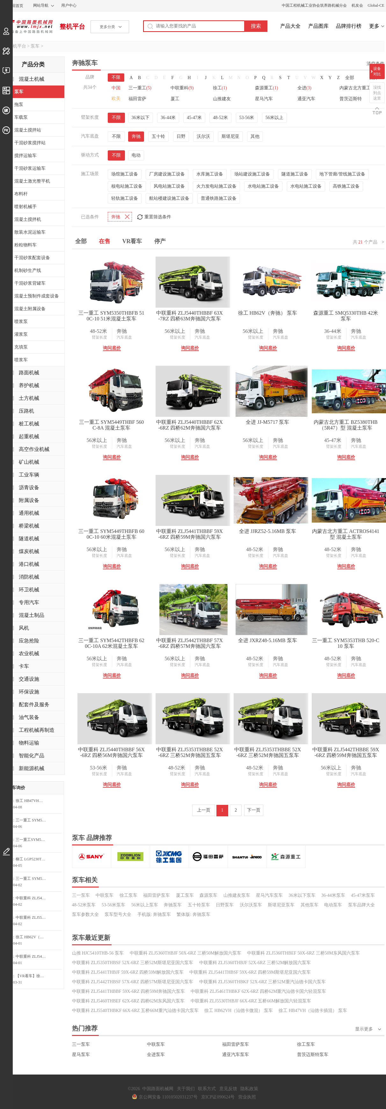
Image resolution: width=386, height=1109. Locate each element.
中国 (116, 88)
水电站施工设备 (263, 186)
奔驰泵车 (173, 905)
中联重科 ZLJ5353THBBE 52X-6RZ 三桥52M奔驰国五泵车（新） (267, 752)
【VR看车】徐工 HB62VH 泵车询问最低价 (32, 976)
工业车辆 (29, 474)
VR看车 (132, 241)
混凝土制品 (31, 615)
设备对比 (377, 71)
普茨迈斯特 (350, 98)
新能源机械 (31, 768)
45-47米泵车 (363, 895)
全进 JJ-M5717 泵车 (267, 422)
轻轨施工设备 (124, 198)
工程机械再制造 (37, 730)
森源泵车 (208, 895)
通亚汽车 (306, 98)
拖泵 (18, 104)
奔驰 (136, 136)
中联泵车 (104, 895)
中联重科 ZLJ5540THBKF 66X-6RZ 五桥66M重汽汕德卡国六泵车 (135, 1010)
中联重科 (182, 88)
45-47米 (194, 117)
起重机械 (29, 436)
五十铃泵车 (199, 905)
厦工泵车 (185, 895)
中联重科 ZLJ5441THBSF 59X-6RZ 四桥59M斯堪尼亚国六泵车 (250, 972)
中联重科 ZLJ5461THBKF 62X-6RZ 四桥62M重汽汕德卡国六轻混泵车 (258, 991)
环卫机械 (29, 589)
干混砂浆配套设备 (32, 257)
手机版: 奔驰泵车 (154, 914)
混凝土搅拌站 (27, 130)
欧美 (116, 98)
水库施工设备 (209, 174)
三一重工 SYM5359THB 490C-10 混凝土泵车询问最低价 (32, 820)
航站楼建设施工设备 (169, 198)
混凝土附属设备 (30, 308)
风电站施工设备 (169, 186)
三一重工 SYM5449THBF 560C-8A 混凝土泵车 (111, 425)
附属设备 (29, 500)
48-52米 (220, 117)
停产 (160, 241)
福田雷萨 (137, 98)
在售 (104, 241)
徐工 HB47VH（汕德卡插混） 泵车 (313, 1010)
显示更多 (364, 1029)
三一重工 (139, 88)
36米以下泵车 (302, 895)
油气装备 (29, 717)
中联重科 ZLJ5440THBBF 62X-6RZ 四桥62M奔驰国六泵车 (189, 425)
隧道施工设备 (294, 174)
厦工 (175, 98)
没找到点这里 (377, 93)
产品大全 (290, 26)
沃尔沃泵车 (251, 905)
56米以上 (274, 117)
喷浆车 (21, 359)
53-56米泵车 (114, 905)
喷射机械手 (25, 206)
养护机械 (29, 385)
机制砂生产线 (27, 270)
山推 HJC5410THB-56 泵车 (98, 953)
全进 (304, 88)
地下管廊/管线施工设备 (342, 174)
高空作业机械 (34, 449)
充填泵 (21, 347)
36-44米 (168, 117)
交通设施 (29, 679)
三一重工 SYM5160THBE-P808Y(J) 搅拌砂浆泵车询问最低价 (32, 878)
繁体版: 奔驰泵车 (193, 914)
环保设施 (29, 691)
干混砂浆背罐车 (30, 283)
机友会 (357, 5)
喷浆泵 (21, 321)
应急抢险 (29, 640)
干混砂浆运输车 (30, 168)
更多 (374, 26)
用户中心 (68, 5)
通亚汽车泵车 (235, 1054)
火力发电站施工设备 (216, 186)
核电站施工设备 (126, 186)
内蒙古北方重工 (357, 88)
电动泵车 (333, 905)
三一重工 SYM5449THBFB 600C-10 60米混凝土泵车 (111, 534)
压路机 (26, 411)
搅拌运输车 (25, 155)
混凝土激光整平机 (32, 181)
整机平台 (72, 26)
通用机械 (29, 513)
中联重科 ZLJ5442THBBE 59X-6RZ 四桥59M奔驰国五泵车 (345, 752)
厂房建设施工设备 (167, 174)
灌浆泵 (21, 334)
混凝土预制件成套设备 (36, 296)
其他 (255, 136)
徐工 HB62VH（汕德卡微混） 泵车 (238, 1010)
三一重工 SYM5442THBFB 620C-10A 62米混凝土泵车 (111, 643)
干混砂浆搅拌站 (30, 142)
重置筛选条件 (157, 216)
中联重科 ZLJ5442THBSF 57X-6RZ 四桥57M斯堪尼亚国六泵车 (132, 981)
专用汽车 (29, 602)
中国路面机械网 (27, 26)
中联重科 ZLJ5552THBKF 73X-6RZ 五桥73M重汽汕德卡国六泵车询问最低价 (32, 917)
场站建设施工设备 (252, 174)
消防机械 (29, 577)
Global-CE (376, 5)
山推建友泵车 (236, 895)
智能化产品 (31, 755)
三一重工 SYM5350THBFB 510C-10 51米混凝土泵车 (111, 315)
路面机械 (29, 372)
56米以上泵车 (144, 905)
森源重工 (266, 88)
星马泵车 (81, 1054)
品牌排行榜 (348, 26)
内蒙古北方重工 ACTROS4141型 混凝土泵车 (345, 534)
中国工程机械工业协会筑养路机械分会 (314, 5)
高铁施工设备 (346, 186)
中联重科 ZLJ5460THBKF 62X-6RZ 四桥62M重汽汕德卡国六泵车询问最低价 (32, 956)
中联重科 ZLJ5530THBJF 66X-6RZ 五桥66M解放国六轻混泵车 (251, 1001)
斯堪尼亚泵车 (281, 905)
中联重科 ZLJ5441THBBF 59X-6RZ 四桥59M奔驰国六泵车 (189, 534)
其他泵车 (309, 905)
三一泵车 (81, 895)
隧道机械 (29, 538)
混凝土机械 (31, 79)
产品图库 (318, 26)
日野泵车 (225, 905)
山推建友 (222, 98)
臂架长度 (99, 337)
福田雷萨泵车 (156, 895)
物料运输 (29, 743)
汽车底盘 (124, 337)
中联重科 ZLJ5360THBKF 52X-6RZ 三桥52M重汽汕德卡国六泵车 (262, 981)
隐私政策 (249, 1088)
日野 (181, 136)
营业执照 (247, 1097)
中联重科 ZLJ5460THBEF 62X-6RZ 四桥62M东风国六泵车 (128, 1001)
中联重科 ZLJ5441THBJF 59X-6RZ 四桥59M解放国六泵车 (128, 972)
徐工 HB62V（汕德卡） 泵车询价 (32, 937)
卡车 (24, 666)
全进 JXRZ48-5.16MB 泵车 (267, 640)
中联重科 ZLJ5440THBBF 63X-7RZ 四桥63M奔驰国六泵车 (189, 315)
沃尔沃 (203, 136)
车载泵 (21, 117)
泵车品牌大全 (361, 905)
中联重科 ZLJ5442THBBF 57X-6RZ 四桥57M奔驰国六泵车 (189, 643)
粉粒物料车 (25, 245)
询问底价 (112, 348)
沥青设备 (29, 487)
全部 (349, 77)
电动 (136, 155)
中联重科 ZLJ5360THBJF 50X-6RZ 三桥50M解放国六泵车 (185, 953)
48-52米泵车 (84, 905)
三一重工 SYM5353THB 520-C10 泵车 (345, 643)
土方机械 (29, 398)
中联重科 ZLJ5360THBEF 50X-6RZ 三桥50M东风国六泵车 (303, 953)
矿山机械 (29, 462)
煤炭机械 (29, 551)
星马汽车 (264, 98)
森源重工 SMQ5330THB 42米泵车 (345, 315)
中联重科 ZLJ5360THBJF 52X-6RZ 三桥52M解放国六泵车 (255, 962)
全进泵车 (156, 1054)
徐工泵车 (128, 895)
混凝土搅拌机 (27, 219)
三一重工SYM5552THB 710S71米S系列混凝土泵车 (32, 839)
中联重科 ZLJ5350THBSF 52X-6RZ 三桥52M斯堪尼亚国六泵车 (132, 962)
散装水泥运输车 (30, 232)
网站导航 (40, 5)
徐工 (220, 88)
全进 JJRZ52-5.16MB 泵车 (267, 531)
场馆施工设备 (124, 174)
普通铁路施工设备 (219, 198)
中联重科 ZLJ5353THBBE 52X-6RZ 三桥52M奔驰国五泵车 (189, 752)
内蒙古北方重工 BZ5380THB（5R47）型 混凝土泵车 (345, 425)
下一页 (253, 810)
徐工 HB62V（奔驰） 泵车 (267, 313)
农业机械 (29, 653)
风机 (24, 628)
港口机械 (29, 564)
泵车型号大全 (118, 914)
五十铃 (158, 136)
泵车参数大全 (85, 914)
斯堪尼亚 (230, 136)
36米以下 (140, 117)
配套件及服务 (34, 704)
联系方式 (207, 1088)
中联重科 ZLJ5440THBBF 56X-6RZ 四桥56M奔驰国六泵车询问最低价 (32, 898)
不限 (116, 77)
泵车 (35, 46)
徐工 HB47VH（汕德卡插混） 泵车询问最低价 (32, 800)
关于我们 (186, 1088)
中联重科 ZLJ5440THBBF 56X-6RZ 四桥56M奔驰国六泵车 (111, 752)
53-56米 (246, 117)
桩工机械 (29, 423)
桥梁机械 (29, 525)
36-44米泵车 (333, 895)
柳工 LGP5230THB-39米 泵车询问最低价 (32, 859)
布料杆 (21, 193)
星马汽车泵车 (269, 895)
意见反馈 (228, 1088)
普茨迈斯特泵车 (312, 1054)
